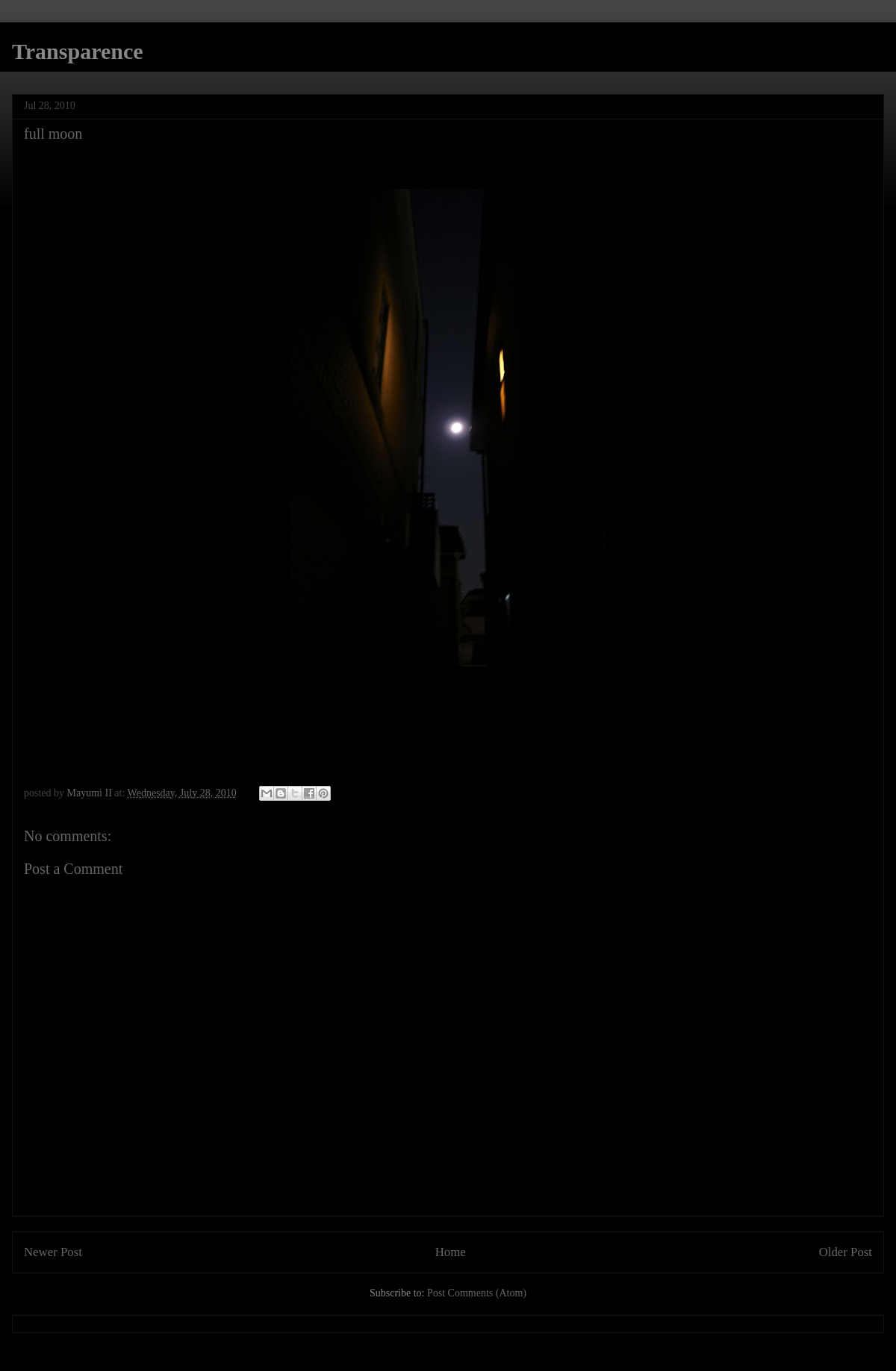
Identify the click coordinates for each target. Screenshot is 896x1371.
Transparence (77, 51)
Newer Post (53, 1252)
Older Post (845, 1252)
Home (450, 1252)
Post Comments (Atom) (476, 1293)
